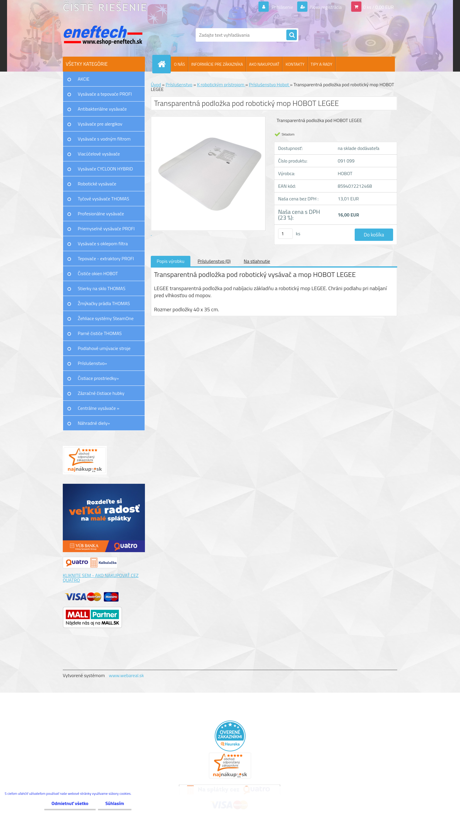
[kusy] (285, 234)
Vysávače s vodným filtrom (104, 138)
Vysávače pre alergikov (100, 123)
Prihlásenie (282, 7)
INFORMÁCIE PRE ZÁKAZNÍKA (217, 64)
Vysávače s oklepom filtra (103, 243)
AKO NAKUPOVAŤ (264, 64)
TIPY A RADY (321, 64)
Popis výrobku (171, 261)
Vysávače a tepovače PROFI (105, 93)
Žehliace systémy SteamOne (105, 318)
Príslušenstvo (178, 84)
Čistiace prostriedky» (98, 378)
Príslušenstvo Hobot (269, 84)
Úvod (156, 84)
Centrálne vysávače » (98, 408)
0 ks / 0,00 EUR (378, 7)
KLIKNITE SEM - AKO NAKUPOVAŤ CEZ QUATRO (100, 578)
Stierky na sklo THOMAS (101, 288)
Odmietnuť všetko (69, 803)
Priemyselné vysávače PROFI (106, 228)
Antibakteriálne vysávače (102, 108)
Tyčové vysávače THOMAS (103, 198)
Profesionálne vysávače (101, 213)
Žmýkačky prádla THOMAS (104, 303)
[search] (291, 35)
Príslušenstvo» (92, 363)
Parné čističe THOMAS (100, 333)
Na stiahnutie (257, 261)
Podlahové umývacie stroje (104, 348)
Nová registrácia (325, 7)
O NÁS (179, 64)
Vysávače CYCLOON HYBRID (105, 168)
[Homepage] (164, 64)
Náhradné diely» (94, 423)
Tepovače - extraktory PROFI (106, 258)
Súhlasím (114, 803)
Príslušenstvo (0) (214, 261)
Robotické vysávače (97, 183)
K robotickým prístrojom (221, 84)
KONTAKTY (294, 64)
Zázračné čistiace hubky (101, 393)
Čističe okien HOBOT (98, 273)
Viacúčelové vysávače (99, 153)
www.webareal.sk (126, 675)
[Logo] (103, 35)
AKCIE (83, 78)
